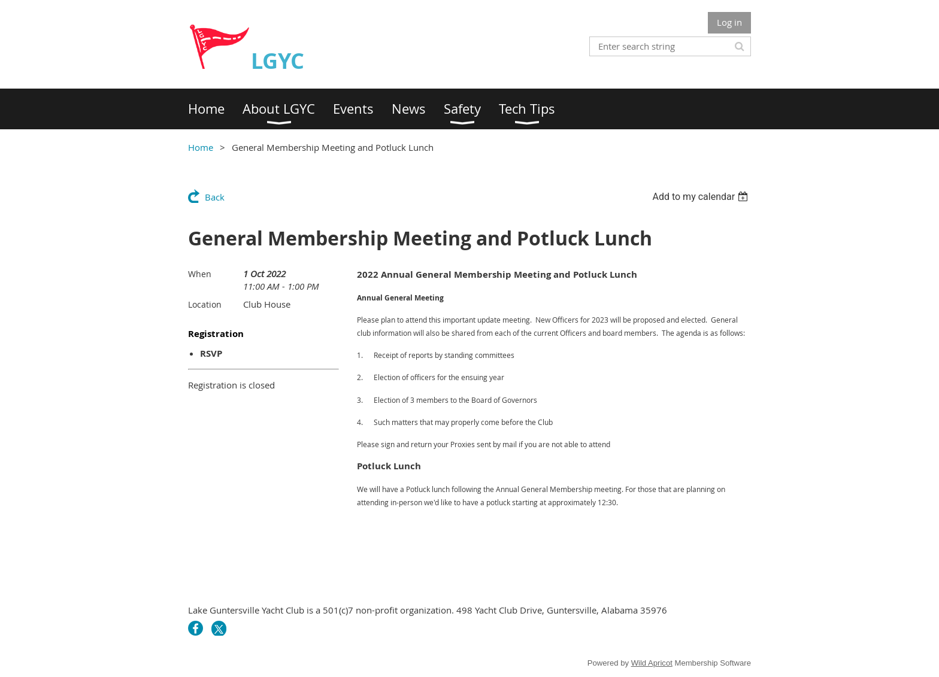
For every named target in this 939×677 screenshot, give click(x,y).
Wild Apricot (652, 662)
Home (200, 147)
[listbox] (701, 196)
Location (205, 304)
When (199, 274)
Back (215, 197)
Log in (729, 22)
